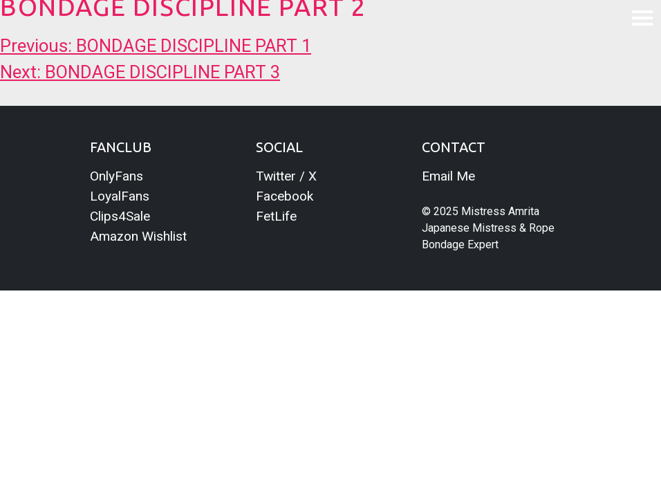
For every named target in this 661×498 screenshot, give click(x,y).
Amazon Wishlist (138, 236)
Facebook (284, 196)
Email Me (448, 176)
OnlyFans (116, 176)
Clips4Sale (120, 216)
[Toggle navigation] (642, 17)
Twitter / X (286, 176)
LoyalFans (119, 196)
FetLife (276, 216)
